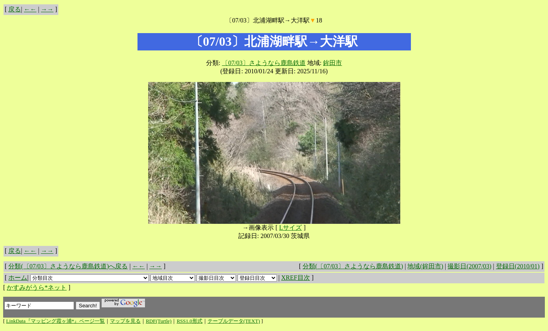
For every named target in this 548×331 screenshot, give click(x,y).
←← (30, 9)
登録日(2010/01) (518, 266)
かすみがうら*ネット (37, 287)
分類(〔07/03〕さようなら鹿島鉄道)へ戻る (68, 266)
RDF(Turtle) (158, 321)
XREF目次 (295, 277)
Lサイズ (290, 227)
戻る (14, 9)
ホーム (17, 277)
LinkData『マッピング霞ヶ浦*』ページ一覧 (55, 321)
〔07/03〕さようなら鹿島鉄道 (263, 63)
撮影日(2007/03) (469, 266)
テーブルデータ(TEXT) (234, 321)
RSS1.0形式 (189, 321)
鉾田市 (332, 63)
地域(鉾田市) (425, 266)
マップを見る (125, 321)
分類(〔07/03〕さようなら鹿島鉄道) (353, 266)
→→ (47, 9)
